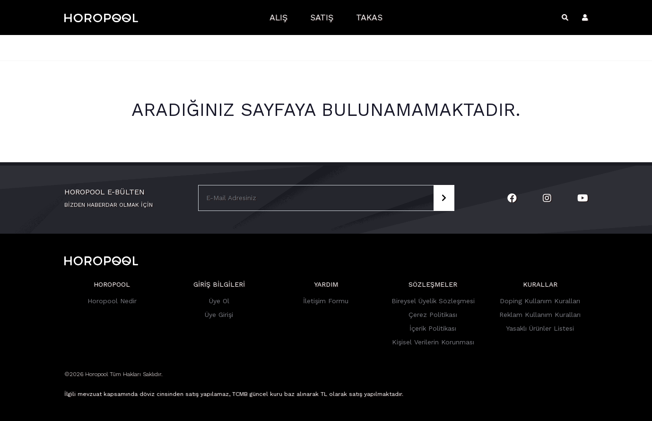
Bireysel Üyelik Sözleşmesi (433, 301)
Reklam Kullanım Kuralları (540, 314)
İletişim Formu (325, 301)
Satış (321, 17)
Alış (278, 17)
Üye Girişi (219, 314)
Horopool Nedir (112, 301)
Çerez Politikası (433, 314)
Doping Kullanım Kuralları (540, 301)
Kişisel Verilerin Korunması (433, 342)
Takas (369, 17)
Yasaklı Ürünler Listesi (540, 328)
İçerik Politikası (432, 328)
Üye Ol (219, 301)
